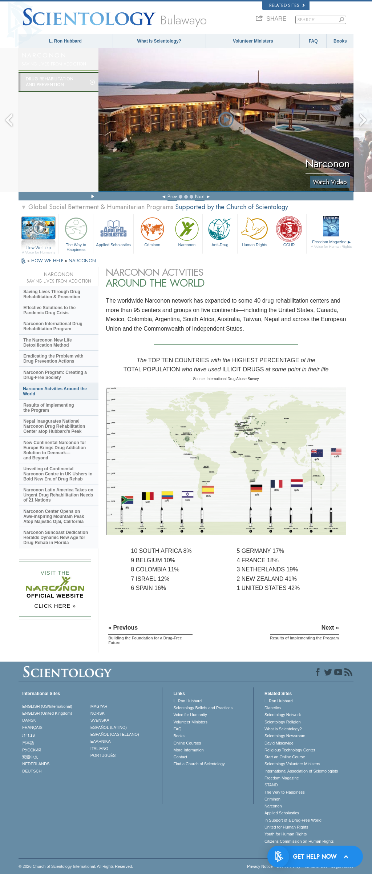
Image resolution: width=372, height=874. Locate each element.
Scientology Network (282, 715)
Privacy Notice (259, 866)
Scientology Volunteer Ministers (292, 764)
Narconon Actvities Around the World (55, 391)
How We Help (38, 248)
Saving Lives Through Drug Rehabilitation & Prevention (51, 294)
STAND (271, 785)
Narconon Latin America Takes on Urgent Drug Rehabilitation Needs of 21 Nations (58, 495)
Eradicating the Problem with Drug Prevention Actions (53, 359)
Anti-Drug (220, 231)
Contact (180, 757)
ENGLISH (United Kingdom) (47, 713)
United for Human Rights (286, 827)
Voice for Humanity (190, 715)
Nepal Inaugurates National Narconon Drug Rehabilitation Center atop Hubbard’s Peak (54, 426)
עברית (29, 735)
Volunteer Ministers (253, 41)
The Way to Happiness (76, 233)
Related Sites (287, 5)
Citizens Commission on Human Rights (299, 841)
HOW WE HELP (48, 260)
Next (200, 196)
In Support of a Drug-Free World (293, 820)
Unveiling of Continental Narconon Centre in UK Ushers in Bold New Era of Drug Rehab (57, 474)
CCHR (289, 231)
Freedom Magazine (331, 244)
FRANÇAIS (32, 727)
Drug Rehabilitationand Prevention (49, 82)
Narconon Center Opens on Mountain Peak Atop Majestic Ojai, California (53, 516)
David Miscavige (279, 743)
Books (340, 41)
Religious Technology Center (289, 750)
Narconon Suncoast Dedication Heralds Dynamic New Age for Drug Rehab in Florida (55, 537)
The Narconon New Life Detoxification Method (47, 343)
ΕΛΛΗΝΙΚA (100, 741)
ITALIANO (99, 748)
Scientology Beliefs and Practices (202, 708)
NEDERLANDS (35, 764)
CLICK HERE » (55, 606)
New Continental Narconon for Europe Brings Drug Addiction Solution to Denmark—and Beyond (54, 450)
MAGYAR (99, 706)
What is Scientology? (159, 41)
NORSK (97, 713)
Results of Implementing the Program (48, 408)
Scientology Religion (282, 722)
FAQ (313, 41)
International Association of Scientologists (301, 771)
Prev (172, 196)
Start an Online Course (284, 757)
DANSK (29, 720)
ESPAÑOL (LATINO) (108, 727)
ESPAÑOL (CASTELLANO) (114, 734)
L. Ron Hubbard (65, 41)
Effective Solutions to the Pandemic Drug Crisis (49, 310)
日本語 (28, 743)
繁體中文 (30, 757)
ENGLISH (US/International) (47, 706)
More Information (188, 750)
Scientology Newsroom (285, 736)
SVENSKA (99, 720)
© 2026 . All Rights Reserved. (76, 866)
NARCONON (82, 260)
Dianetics (272, 708)
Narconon (187, 231)
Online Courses (187, 743)
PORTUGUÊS (103, 755)
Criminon (152, 231)
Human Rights (254, 231)
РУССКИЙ (31, 750)
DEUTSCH (31, 771)
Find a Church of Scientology (199, 764)
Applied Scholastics (113, 231)
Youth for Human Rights (285, 834)
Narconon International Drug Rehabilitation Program (52, 326)
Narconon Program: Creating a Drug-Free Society (55, 375)
